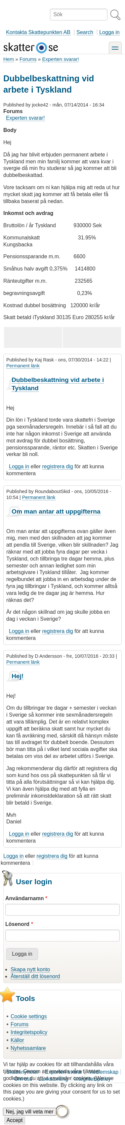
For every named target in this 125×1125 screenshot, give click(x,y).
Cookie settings (29, 1016)
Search (84, 32)
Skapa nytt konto (30, 969)
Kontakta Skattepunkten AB (38, 32)
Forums (28, 59)
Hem (8, 59)
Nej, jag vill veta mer (29, 1118)
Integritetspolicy (29, 1032)
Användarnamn (24, 898)
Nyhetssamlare (28, 1048)
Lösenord (17, 924)
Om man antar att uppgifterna (56, 511)
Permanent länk (23, 365)
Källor (17, 1040)
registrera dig (57, 466)
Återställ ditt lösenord (35, 976)
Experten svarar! (60, 59)
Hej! (17, 676)
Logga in (109, 32)
